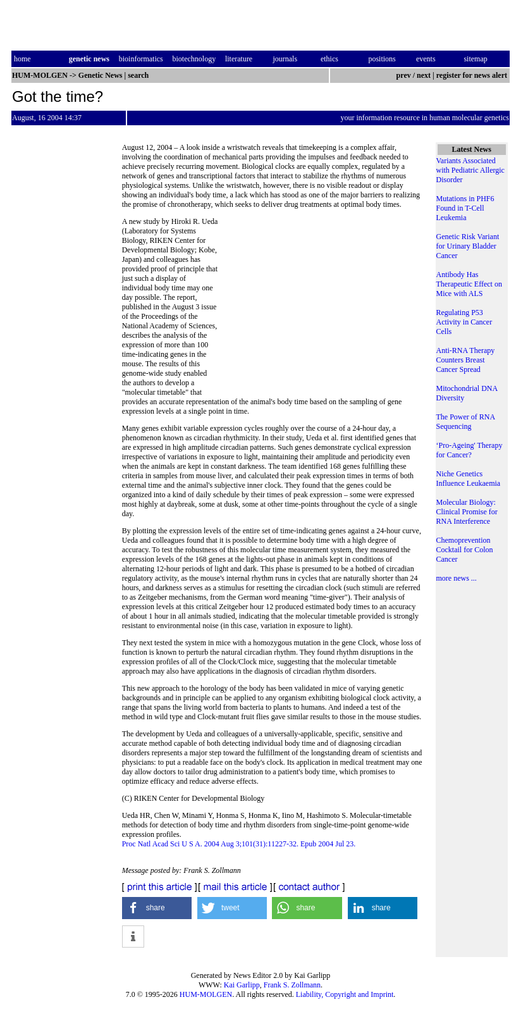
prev (403, 75)
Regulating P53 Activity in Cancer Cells (464, 322)
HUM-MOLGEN (206, 994)
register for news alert (472, 75)
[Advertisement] (320, 304)
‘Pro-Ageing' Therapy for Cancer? (469, 450)
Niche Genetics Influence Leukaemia (468, 478)
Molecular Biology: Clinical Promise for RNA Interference (467, 512)
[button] (157, 908)
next (424, 75)
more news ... (456, 578)
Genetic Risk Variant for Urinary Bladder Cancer (468, 246)
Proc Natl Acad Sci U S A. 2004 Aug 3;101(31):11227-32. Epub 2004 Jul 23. (239, 843)
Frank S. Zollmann (292, 984)
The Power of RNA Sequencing (465, 421)
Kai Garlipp (242, 984)
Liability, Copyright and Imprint (345, 994)
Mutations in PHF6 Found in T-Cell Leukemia (465, 208)
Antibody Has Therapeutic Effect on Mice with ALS (469, 284)
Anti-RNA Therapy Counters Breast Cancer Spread (465, 360)
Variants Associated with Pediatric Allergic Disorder (470, 170)
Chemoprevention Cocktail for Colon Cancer (464, 550)
